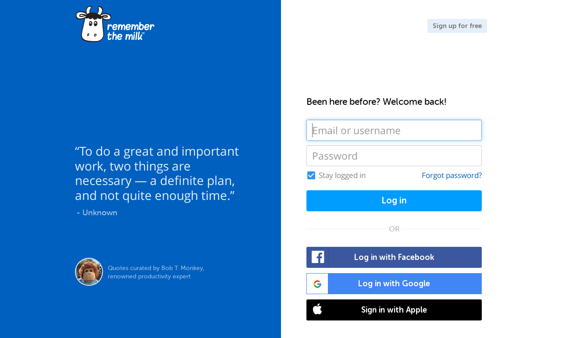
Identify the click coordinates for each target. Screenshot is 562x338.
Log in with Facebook (370, 257)
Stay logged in (342, 175)
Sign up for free (457, 26)
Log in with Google (368, 284)
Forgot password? (452, 175)
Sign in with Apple (367, 309)
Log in (394, 201)
